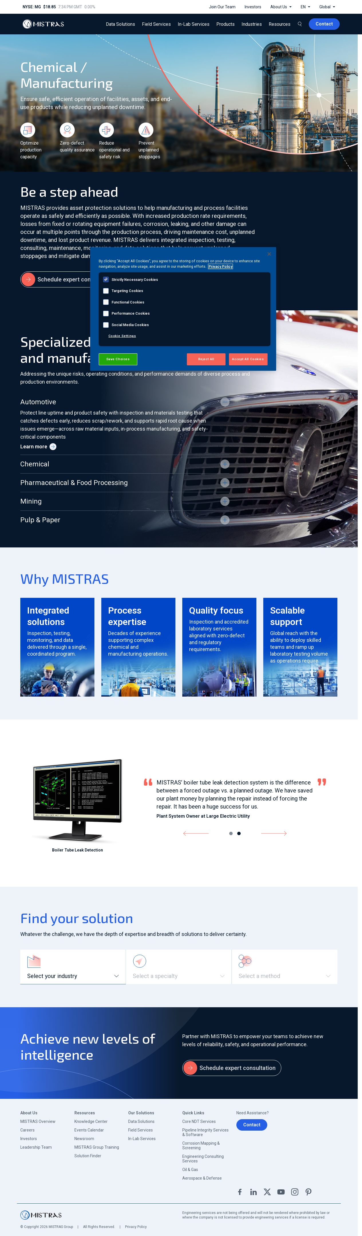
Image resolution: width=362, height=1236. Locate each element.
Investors (28, 1138)
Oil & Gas (190, 1169)
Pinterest (308, 1191)
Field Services (140, 1130)
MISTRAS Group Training (96, 1147)
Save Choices (118, 359)
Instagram (294, 1191)
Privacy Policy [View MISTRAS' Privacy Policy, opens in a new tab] (220, 266)
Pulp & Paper (40, 520)
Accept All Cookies (248, 359)
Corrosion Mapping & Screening (201, 1145)
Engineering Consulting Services (203, 1158)
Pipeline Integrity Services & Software (205, 1132)
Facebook (239, 1191)
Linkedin (253, 1191)
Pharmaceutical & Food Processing (74, 483)
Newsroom (84, 1138)
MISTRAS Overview (38, 1121)
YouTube (281, 1191)
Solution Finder (87, 1156)
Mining (31, 501)
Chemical (34, 464)
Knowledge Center (91, 1121)
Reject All (206, 359)
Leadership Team (36, 1147)
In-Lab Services (142, 1138)
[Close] (269, 254)
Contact (251, 1124)
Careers (27, 1130)
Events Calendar (89, 1130)
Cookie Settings (122, 336)
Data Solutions (141, 1121)
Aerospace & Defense (202, 1178)
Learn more (38, 446)
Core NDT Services (199, 1121)
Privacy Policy (136, 1227)
